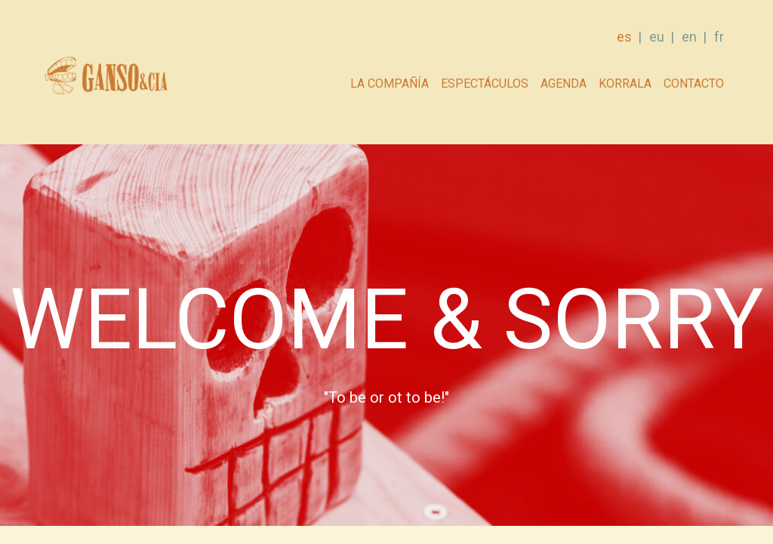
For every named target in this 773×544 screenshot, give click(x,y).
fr (719, 37)
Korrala (625, 83)
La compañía (389, 83)
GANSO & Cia (105, 80)
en (689, 37)
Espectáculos (484, 83)
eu (656, 37)
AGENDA (563, 83)
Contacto (694, 83)
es (624, 37)
